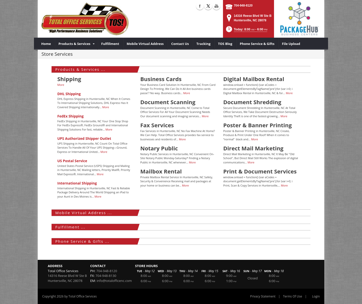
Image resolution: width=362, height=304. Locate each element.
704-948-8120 (243, 5)
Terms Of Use (292, 296)
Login (316, 296)
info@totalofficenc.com (114, 280)
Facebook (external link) (200, 6)
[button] (246, 30)
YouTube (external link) (216, 6)
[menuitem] (46, 44)
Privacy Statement (263, 296)
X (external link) (208, 6)
